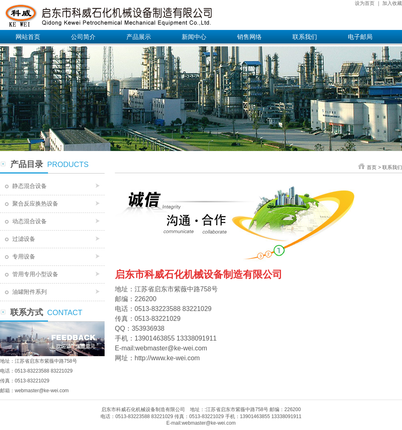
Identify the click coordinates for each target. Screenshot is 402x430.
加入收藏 (392, 3)
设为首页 (365, 3)
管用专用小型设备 (35, 274)
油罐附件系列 (29, 291)
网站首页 (28, 36)
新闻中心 (194, 36)
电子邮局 (360, 36)
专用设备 (23, 256)
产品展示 (138, 36)
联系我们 (304, 36)
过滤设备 (23, 239)
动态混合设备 (29, 221)
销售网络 (249, 36)
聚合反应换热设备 (35, 203)
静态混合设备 (29, 186)
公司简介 (83, 36)
